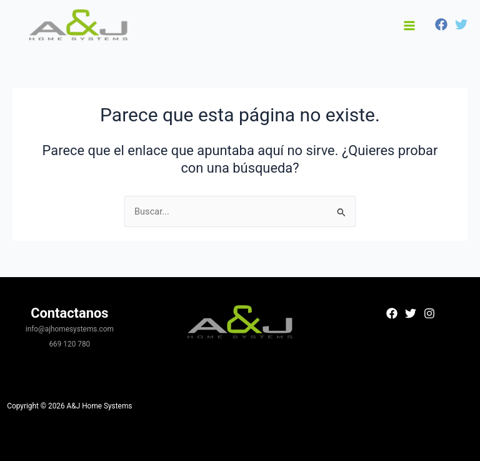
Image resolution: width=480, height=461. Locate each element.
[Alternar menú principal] (409, 26)
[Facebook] (441, 24)
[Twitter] (461, 24)
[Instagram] (429, 313)
